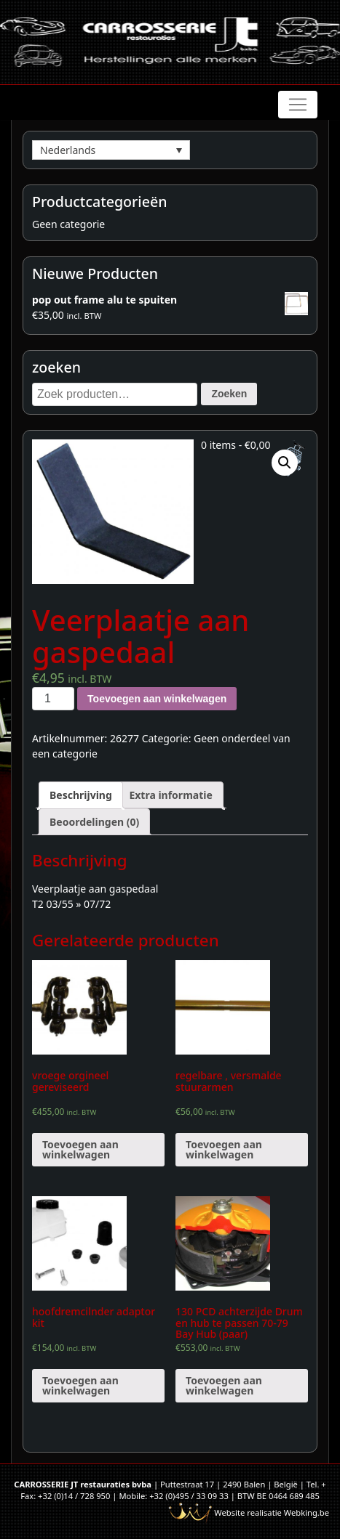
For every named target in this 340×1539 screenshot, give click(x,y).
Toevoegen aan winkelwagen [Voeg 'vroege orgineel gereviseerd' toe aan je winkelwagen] (80, 1149)
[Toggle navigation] (297, 104)
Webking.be (306, 1512)
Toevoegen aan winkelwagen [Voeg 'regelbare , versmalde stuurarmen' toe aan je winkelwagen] (224, 1149)
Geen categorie (68, 224)
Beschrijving (81, 795)
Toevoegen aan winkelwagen (156, 698)
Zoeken (229, 393)
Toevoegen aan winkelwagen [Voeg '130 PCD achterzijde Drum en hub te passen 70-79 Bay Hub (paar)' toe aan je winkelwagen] (224, 1385)
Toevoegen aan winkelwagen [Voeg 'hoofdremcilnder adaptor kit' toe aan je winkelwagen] (80, 1385)
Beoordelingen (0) (94, 822)
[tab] (81, 794)
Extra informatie (170, 795)
